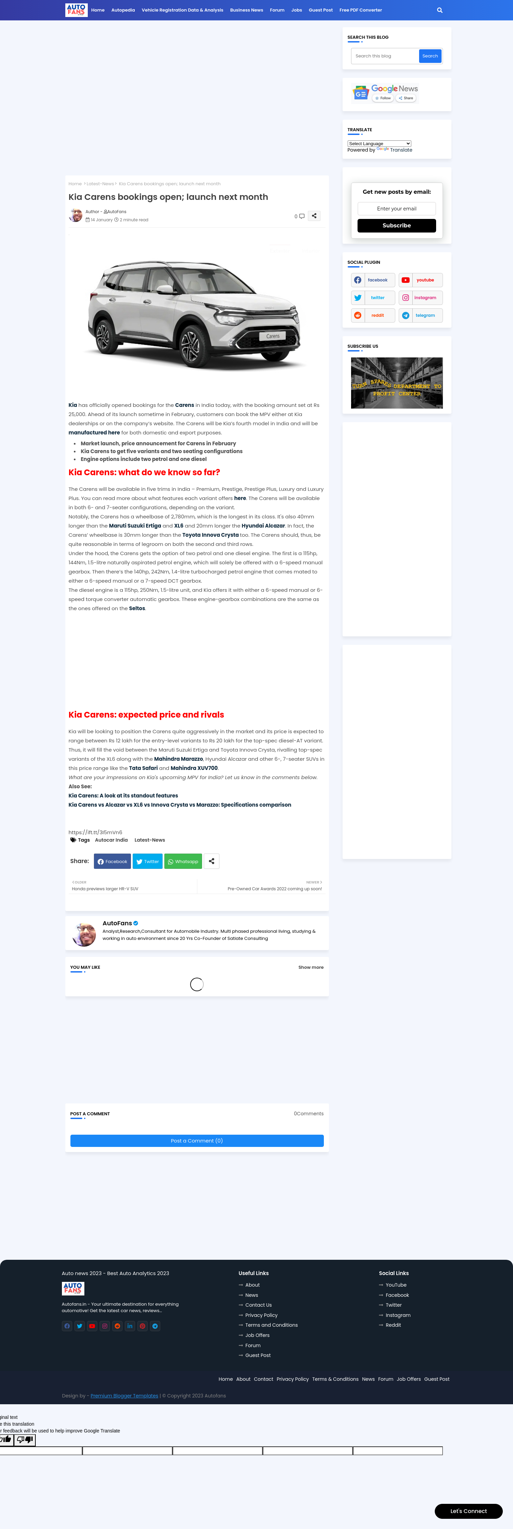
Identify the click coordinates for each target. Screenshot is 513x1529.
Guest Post (321, 10)
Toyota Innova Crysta (210, 534)
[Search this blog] (385, 56)
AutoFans (117, 923)
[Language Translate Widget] (379, 143)
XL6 (178, 525)
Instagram (398, 1315)
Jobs (297, 10)
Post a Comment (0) (197, 1140)
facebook (377, 280)
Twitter (151, 861)
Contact (264, 1379)
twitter (378, 297)
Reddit (393, 1325)
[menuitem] (98, 12)
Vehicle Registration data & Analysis (183, 10)
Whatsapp (186, 861)
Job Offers (258, 1335)
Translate (394, 150)
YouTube (396, 1285)
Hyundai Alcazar (263, 525)
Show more (311, 967)
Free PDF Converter (361, 10)
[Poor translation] (25, 1440)
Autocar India (111, 840)
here (240, 498)
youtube (425, 280)
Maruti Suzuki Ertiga (135, 525)
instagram (425, 297)
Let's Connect (468, 1511)
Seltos (137, 608)
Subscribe (397, 225)
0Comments (309, 1114)
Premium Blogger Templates (125, 1395)
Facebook (116, 861)
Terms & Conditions (335, 1379)
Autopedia (123, 10)
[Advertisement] (197, 74)
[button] (440, 10)
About (253, 1285)
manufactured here (94, 432)
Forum (277, 10)
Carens (184, 405)
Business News (246, 10)
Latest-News (100, 184)
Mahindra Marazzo (178, 758)
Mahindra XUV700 (194, 768)
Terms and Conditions (272, 1325)
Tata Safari (143, 768)
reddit (377, 315)
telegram (425, 315)
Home (97, 10)
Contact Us (259, 1305)
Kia (73, 405)
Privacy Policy (262, 1315)
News (252, 1295)
